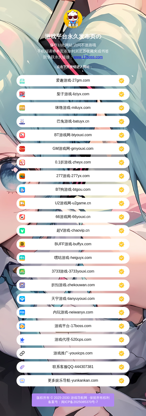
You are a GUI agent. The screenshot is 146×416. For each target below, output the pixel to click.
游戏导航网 (79, 398)
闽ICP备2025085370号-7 (79, 402)
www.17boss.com (88, 57)
